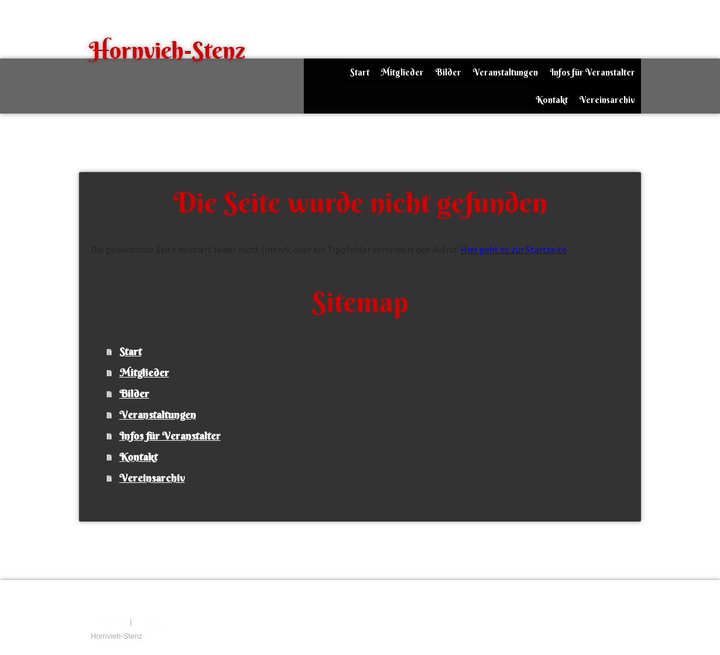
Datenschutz (155, 622)
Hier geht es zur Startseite (514, 249)
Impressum (109, 622)
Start (359, 72)
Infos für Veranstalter (592, 72)
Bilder (448, 72)
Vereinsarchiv (607, 99)
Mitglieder (402, 72)
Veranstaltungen (505, 72)
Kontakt (552, 99)
